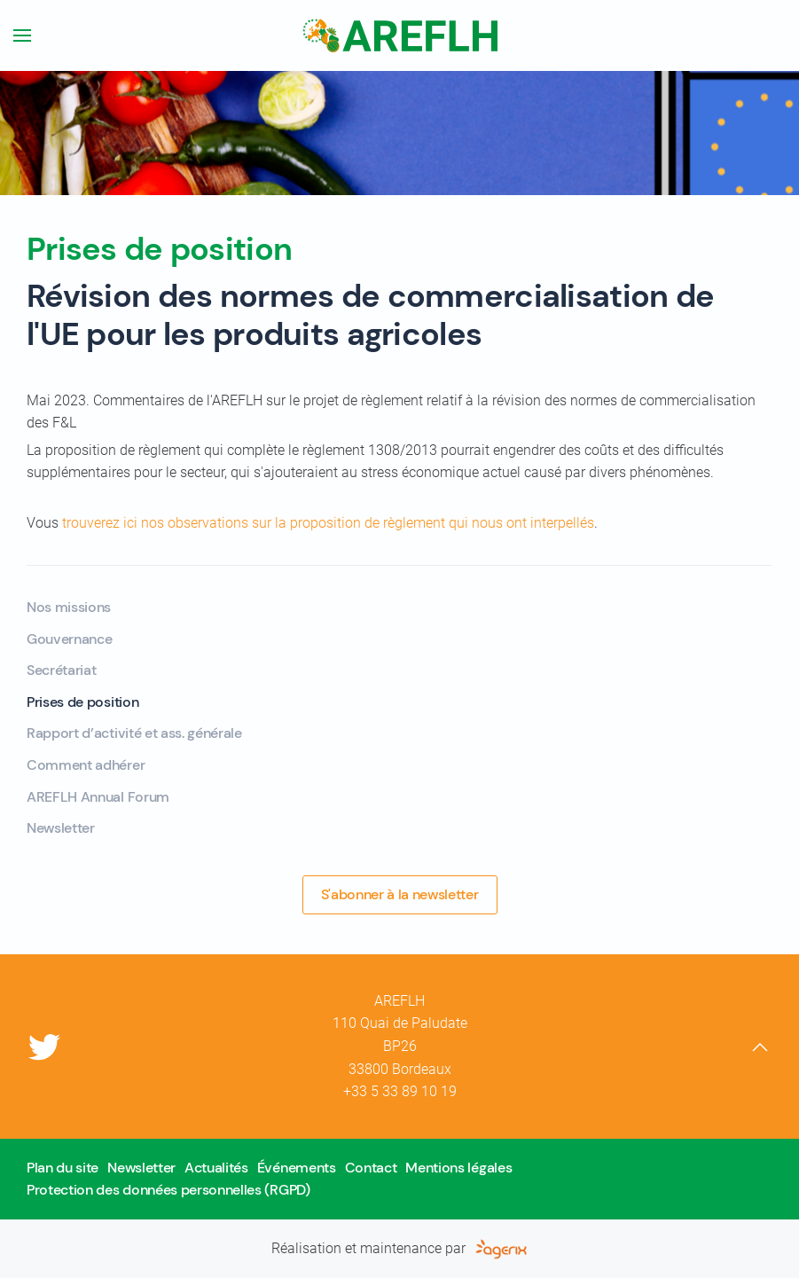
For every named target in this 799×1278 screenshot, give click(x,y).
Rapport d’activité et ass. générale (134, 733)
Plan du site (62, 1167)
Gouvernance (69, 639)
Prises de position (82, 702)
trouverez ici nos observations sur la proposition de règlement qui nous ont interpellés (328, 522)
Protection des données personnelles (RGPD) (168, 1189)
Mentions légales (458, 1167)
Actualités (216, 1167)
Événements (296, 1167)
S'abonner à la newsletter (400, 894)
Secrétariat (61, 670)
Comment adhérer (86, 765)
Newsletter (61, 828)
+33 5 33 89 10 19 (400, 1091)
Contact (371, 1167)
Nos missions (69, 607)
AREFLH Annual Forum (98, 797)
